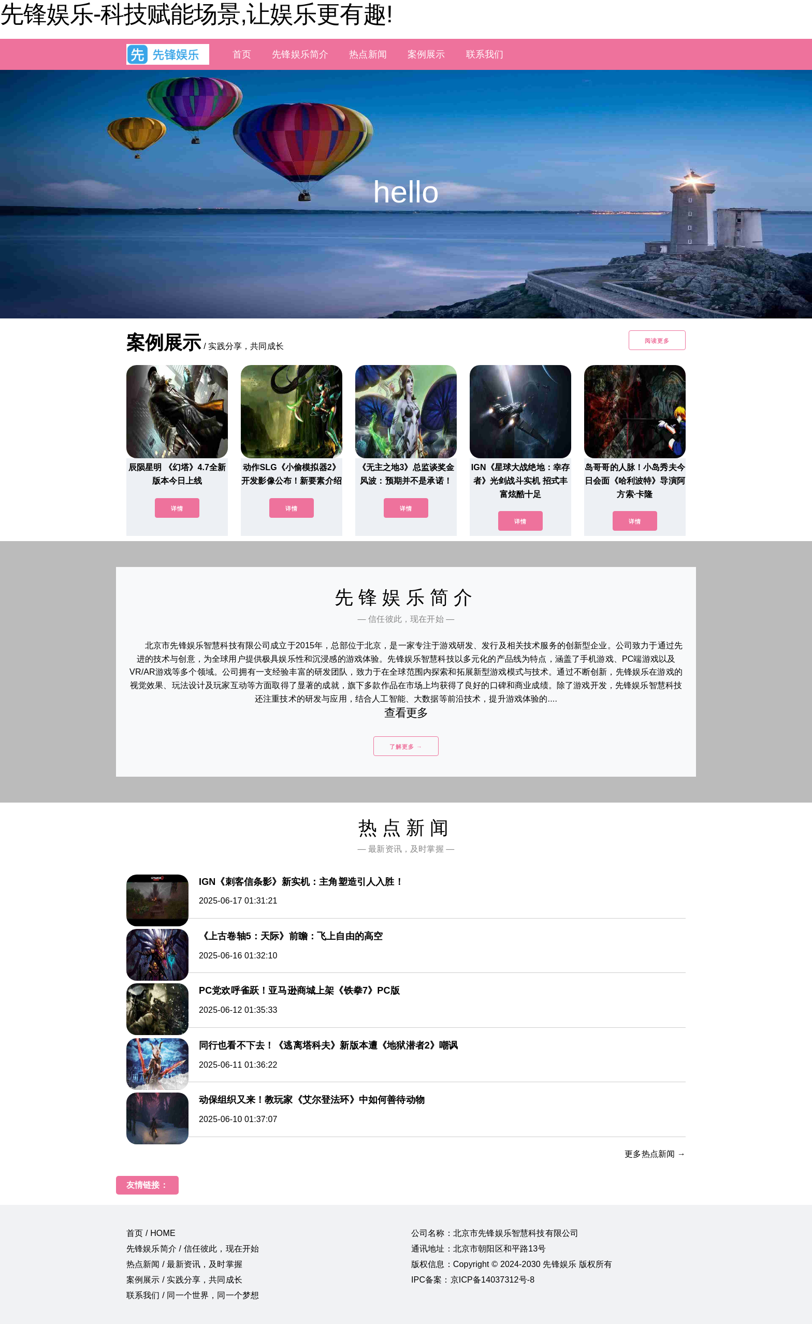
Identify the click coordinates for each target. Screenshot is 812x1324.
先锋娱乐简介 (300, 54)
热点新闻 (368, 54)
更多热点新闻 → (655, 1154)
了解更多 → (406, 747)
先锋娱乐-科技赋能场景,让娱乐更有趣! (196, 14)
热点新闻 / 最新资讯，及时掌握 (184, 1264)
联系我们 (485, 54)
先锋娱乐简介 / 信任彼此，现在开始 (192, 1248)
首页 (242, 54)
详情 (177, 508)
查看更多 (406, 712)
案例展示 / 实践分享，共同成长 (184, 1279)
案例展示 (426, 54)
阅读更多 (657, 341)
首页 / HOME (151, 1233)
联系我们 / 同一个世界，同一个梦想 (192, 1295)
